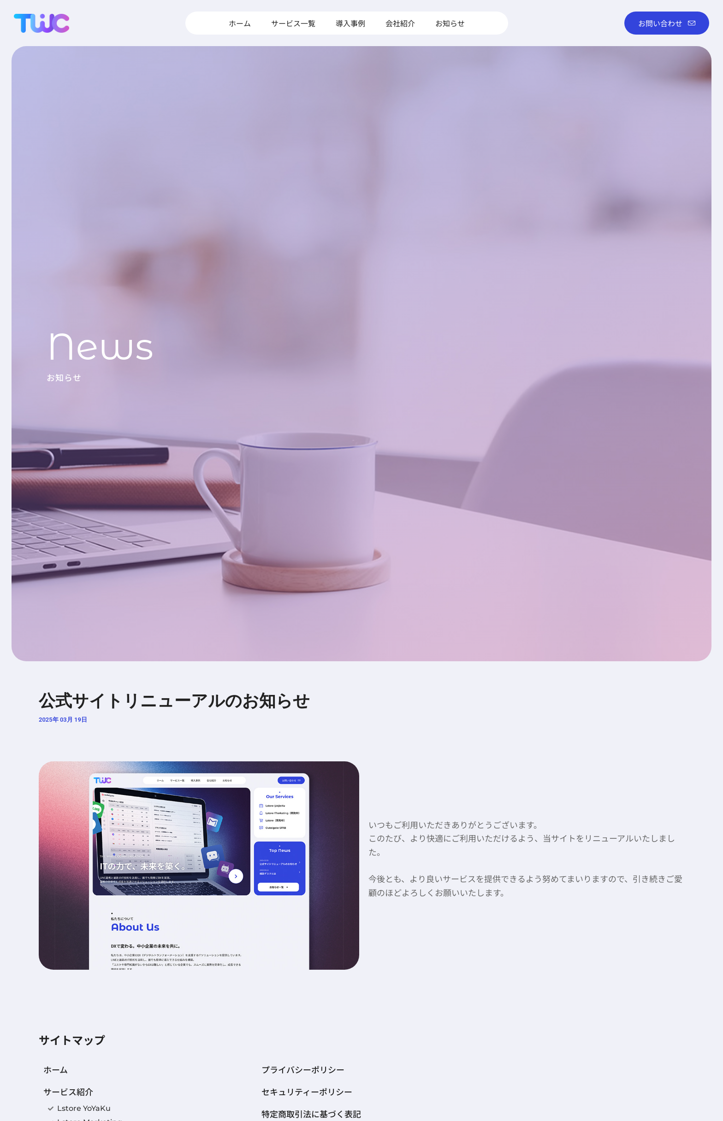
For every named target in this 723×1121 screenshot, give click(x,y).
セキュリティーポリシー (306, 1091)
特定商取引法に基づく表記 (311, 1114)
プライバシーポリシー (302, 1069)
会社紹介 (400, 23)
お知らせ (450, 23)
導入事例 (350, 23)
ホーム (240, 23)
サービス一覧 (293, 23)
